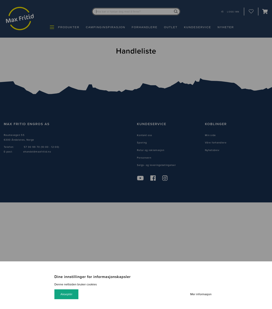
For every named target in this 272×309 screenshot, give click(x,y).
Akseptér (66, 294)
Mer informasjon (201, 294)
